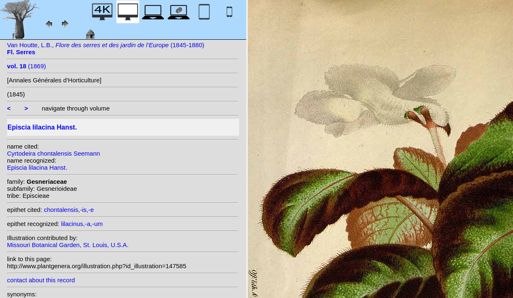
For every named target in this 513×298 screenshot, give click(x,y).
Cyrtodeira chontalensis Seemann (53, 153)
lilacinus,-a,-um (82, 223)
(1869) (26, 66)
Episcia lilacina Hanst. (37, 167)
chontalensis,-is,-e (69, 209)
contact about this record (41, 280)
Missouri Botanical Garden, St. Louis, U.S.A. (67, 244)
